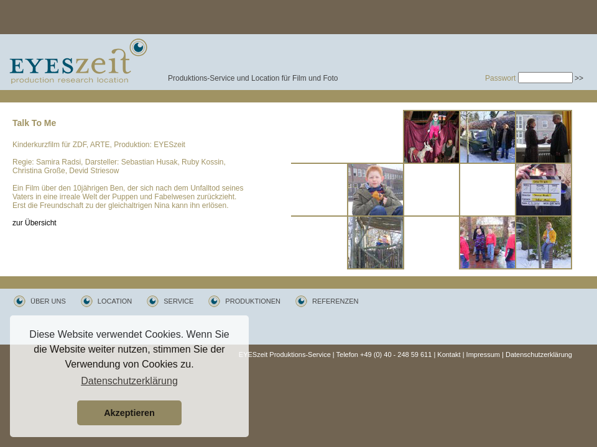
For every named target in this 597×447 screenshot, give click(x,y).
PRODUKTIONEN (252, 301)
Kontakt (448, 354)
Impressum (483, 354)
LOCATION (115, 301)
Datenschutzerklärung (539, 354)
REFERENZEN (335, 301)
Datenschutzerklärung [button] (129, 381)
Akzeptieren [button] (129, 413)
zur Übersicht (34, 223)
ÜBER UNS (48, 301)
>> (579, 78)
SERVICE (178, 301)
